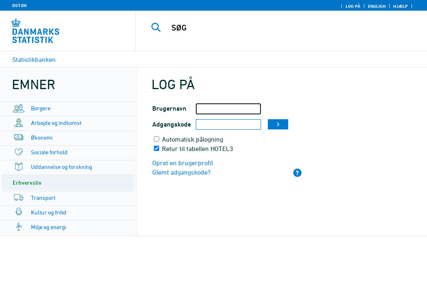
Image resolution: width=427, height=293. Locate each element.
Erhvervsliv (27, 182)
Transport (43, 197)
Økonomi (42, 137)
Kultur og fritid (48, 212)
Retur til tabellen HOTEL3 (197, 148)
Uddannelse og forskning (61, 166)
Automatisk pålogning (192, 139)
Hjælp (400, 6)
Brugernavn (169, 108)
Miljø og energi (48, 226)
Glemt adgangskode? (181, 172)
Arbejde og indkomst (56, 122)
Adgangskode (171, 124)
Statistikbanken (34, 59)
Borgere (40, 108)
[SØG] (283, 28)
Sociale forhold (49, 152)
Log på (353, 6)
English (376, 6)
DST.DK (19, 5)
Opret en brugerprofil (182, 162)
